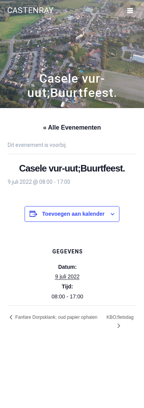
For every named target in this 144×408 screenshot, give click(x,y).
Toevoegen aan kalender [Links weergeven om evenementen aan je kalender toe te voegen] (73, 214)
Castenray (30, 11)
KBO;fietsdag (120, 317)
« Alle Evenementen (72, 127)
